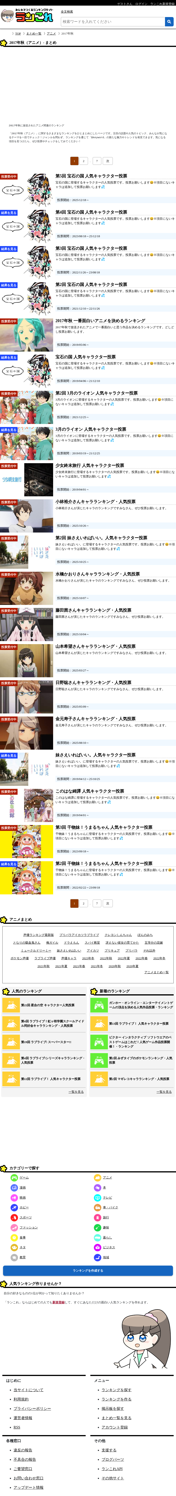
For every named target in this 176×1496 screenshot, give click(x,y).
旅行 (101, 1217)
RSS (17, 1427)
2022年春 (142, 958)
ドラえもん (71, 942)
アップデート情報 (29, 1487)
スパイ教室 (92, 942)
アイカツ (93, 950)
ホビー (20, 1207)
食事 (18, 1237)
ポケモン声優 (20, 958)
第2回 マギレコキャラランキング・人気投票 (139, 1079)
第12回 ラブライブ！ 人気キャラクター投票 (51, 1079)
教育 (18, 1257)
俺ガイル (52, 942)
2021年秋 (43, 966)
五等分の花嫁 (154, 942)
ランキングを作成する (88, 1270)
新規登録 (58, 1302)
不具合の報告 (25, 1459)
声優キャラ (69, 958)
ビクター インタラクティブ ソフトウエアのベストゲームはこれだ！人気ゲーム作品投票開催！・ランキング (140, 1042)
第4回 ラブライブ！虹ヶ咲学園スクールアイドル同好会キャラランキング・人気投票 (52, 1024)
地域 (101, 1257)
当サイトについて (29, 1390)
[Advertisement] (88, 85)
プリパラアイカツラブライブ (79, 935)
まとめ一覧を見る (117, 1418)
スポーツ (21, 1217)
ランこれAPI (112, 1469)
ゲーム (20, 1177)
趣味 (101, 1227)
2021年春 (79, 966)
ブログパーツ (113, 1459)
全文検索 (67, 11)
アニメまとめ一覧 (156, 972)
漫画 (18, 1187)
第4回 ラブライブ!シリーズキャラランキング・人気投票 (53, 1060)
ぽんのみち (145, 935)
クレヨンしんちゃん (118, 935)
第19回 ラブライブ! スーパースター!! (46, 1042)
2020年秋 (115, 966)
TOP (18, 33)
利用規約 (21, 1399)
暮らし (103, 1237)
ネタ (18, 1247)
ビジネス (104, 1247)
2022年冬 (159, 958)
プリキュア (112, 950)
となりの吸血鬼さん (26, 942)
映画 (18, 1197)
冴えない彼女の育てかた (122, 942)
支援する (109, 1450)
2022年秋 (106, 958)
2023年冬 (88, 958)
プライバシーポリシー (32, 1409)
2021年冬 (97, 966)
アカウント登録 (115, 1427)
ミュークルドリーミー (36, 950)
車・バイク (106, 1207)
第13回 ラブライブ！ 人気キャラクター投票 (139, 1023)
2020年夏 (132, 966)
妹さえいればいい (69, 950)
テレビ (103, 1197)
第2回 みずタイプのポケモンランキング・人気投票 (140, 1060)
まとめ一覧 (33, 33)
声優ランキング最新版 (38, 935)
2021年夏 (61, 966)
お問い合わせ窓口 (29, 1478)
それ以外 (149, 950)
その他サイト (113, 1478)
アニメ (51, 33)
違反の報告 (23, 1450)
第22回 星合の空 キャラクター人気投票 (47, 1005)
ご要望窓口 (23, 1469)
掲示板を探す (113, 1409)
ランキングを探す (117, 1390)
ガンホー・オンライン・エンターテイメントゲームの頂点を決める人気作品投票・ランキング (141, 1005)
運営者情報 (23, 1418)
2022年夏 (124, 958)
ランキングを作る (117, 1399)
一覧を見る (76, 1092)
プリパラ (131, 950)
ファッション (24, 1227)
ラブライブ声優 (45, 958)
